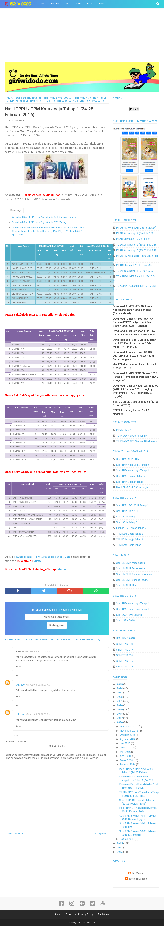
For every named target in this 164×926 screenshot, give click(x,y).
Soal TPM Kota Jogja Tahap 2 (132, 464)
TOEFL (41, 4)
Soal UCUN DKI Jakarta (129, 614)
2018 (120, 713)
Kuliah (102, 4)
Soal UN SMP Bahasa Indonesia (134, 574)
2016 (120, 722)
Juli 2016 (125, 743)
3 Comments (18, 122)
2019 (120, 709)
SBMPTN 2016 (124, 655)
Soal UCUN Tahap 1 (127, 516)
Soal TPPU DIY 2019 (127, 511)
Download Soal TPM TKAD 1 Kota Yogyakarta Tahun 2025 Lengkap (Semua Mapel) (132, 310)
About (56, 914)
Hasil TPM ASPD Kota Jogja (132, 487)
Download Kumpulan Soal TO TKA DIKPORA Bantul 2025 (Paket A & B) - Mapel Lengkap (134, 356)
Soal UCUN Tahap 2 (127, 522)
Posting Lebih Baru (15, 835)
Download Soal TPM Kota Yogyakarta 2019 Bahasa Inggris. (44, 217)
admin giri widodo (137, 878)
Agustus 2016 (128, 739)
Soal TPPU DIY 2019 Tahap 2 (132, 505)
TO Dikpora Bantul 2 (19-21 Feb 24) (136, 244)
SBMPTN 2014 (124, 666)
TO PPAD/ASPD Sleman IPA (132, 435)
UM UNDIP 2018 (125, 638)
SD (67, 4)
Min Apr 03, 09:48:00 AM (38, 686)
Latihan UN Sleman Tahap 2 (131, 528)
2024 (120, 688)
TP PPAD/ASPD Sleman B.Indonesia (136, 441)
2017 (120, 718)
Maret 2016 (127, 760)
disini (38, 561)
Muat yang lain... (56, 747)
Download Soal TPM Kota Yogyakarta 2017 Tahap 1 (40, 223)
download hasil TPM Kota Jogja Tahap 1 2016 (42, 557)
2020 (120, 705)
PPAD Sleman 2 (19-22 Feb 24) (133, 238)
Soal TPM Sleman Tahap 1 (130, 481)
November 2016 (129, 730)
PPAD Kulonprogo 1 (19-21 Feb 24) (136, 250)
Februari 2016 (128, 764)
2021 (120, 701)
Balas (18, 668)
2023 (120, 692)
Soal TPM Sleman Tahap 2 (130, 476)
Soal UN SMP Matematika (130, 568)
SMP (78, 4)
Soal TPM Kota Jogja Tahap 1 (132, 470)
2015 (120, 843)
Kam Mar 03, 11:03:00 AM (37, 652)
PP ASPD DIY (124, 429)
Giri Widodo (138, 873)
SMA (89, 4)
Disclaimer (105, 914)
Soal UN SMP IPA (126, 585)
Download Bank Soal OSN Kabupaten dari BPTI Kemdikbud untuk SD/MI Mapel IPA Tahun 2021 (134, 343)
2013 (120, 847)
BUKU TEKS (55, 4)
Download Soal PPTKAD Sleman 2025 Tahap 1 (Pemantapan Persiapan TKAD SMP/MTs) (135, 377)
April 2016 (126, 756)
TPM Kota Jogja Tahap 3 (129, 533)
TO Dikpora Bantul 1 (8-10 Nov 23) (135, 270)
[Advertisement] (82, 38)
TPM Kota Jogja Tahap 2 (129, 539)
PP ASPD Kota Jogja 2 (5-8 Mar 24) (136, 227)
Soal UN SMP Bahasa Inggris (132, 579)
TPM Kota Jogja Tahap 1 (129, 544)
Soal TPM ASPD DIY (127, 459)
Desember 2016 (129, 726)
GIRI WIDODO (89, 922)
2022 (120, 696)
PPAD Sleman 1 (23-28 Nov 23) (134, 265)
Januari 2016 (127, 839)
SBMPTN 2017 (124, 649)
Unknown (20, 686)
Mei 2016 (125, 751)
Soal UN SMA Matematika (130, 562)
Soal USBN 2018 (125, 620)
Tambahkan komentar (16, 743)
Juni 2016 (126, 747)
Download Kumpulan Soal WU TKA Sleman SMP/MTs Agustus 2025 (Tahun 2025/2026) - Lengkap (133, 322)
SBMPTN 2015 (124, 661)
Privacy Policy (86, 914)
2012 (120, 851)
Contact (69, 914)
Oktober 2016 (128, 734)
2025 (120, 684)
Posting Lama (100, 835)
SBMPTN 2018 (124, 644)
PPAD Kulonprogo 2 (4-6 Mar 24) (134, 233)
